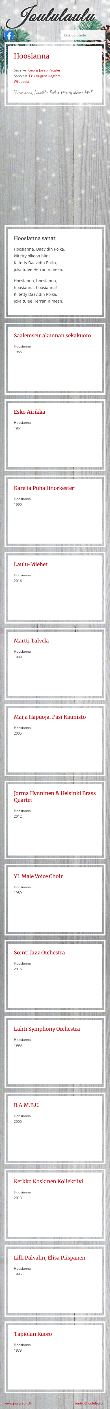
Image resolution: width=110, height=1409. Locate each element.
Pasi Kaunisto (69, 717)
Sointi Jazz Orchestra (39, 952)
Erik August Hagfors (45, 75)
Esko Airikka (29, 412)
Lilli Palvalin (29, 1257)
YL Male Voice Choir (38, 876)
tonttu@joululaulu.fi (90, 1403)
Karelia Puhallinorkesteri (45, 488)
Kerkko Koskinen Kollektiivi (48, 1181)
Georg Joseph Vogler (44, 70)
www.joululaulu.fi (18, 1403)
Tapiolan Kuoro (33, 1334)
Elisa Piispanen (66, 1257)
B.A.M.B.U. (27, 1105)
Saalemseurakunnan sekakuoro (52, 335)
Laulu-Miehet (31, 564)
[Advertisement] (55, 166)
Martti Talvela (31, 640)
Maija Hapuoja (31, 717)
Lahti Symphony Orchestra (47, 1029)
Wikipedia (21, 81)
